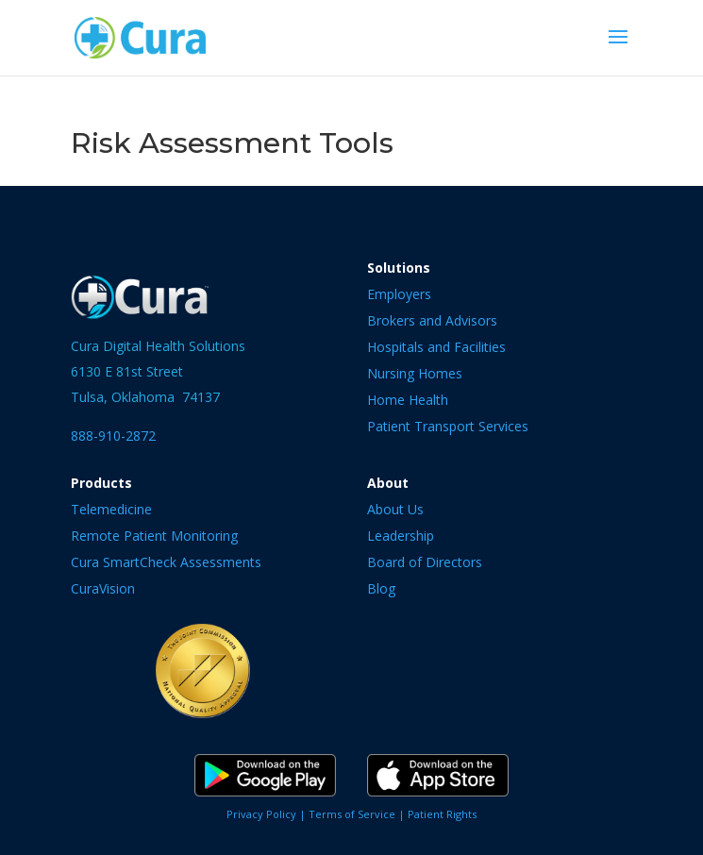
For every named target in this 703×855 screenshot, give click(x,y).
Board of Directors (424, 562)
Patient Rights (442, 814)
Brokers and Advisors (432, 320)
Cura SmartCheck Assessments (166, 562)
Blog (381, 588)
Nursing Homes (414, 373)
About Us (395, 509)
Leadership (400, 536)
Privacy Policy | (267, 814)
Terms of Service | (358, 814)
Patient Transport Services (447, 426)
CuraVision (103, 588)
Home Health (407, 400)
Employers (399, 294)
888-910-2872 (113, 435)
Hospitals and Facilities (436, 347)
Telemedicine (111, 509)
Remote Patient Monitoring (154, 536)
